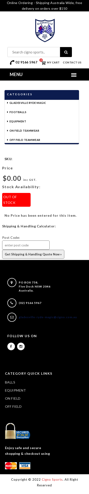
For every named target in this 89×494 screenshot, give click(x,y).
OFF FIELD (13, 406)
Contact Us (72, 62)
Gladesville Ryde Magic (27, 102)
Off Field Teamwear (24, 139)
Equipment (17, 121)
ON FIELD (13, 398)
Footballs (18, 112)
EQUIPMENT (15, 390)
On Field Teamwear (24, 130)
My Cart (49, 62)
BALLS (10, 382)
